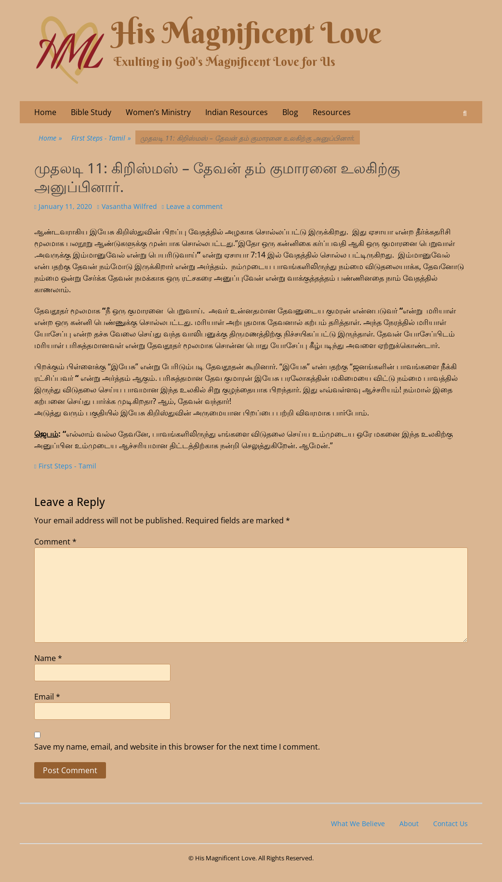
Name (48, 658)
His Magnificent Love (246, 33)
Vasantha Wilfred (129, 206)
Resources (332, 112)
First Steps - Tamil (101, 138)
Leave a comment (194, 206)
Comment (55, 541)
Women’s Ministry (158, 112)
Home (45, 112)
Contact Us (450, 823)
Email (47, 696)
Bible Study (91, 112)
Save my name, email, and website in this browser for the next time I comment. (177, 746)
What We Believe (358, 823)
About (409, 823)
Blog (290, 112)
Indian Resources (236, 112)
